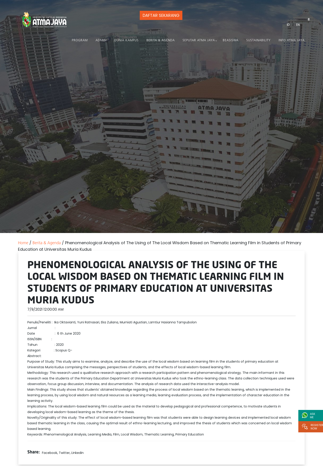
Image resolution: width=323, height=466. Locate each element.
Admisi (101, 40)
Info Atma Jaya (292, 40)
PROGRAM (80, 40)
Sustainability (258, 40)
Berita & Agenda (160, 40)
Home (23, 243)
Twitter (64, 453)
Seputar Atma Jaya (199, 40)
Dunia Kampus (126, 40)
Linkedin (77, 453)
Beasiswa (230, 40)
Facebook (49, 453)
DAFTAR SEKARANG (161, 15)
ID (288, 24)
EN (298, 24)
